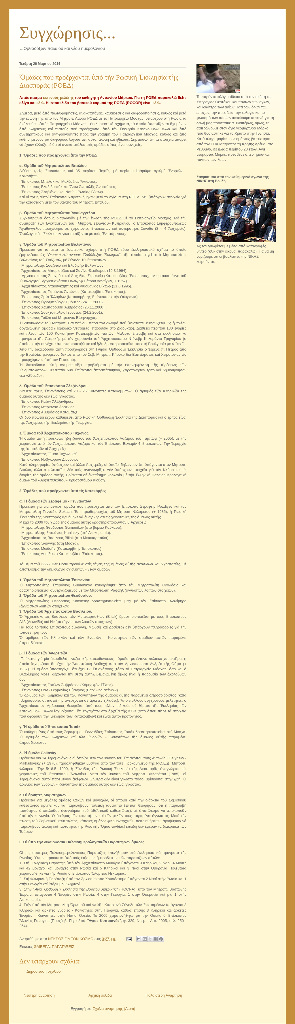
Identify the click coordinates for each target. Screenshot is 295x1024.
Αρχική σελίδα (100, 995)
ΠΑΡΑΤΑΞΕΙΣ (63, 946)
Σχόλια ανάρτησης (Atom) (114, 1008)
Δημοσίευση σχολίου (44, 971)
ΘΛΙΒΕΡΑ (42, 946)
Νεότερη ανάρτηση (39, 995)
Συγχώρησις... (67, 32)
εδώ (40, 103)
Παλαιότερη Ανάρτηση (164, 995)
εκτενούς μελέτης (58, 97)
